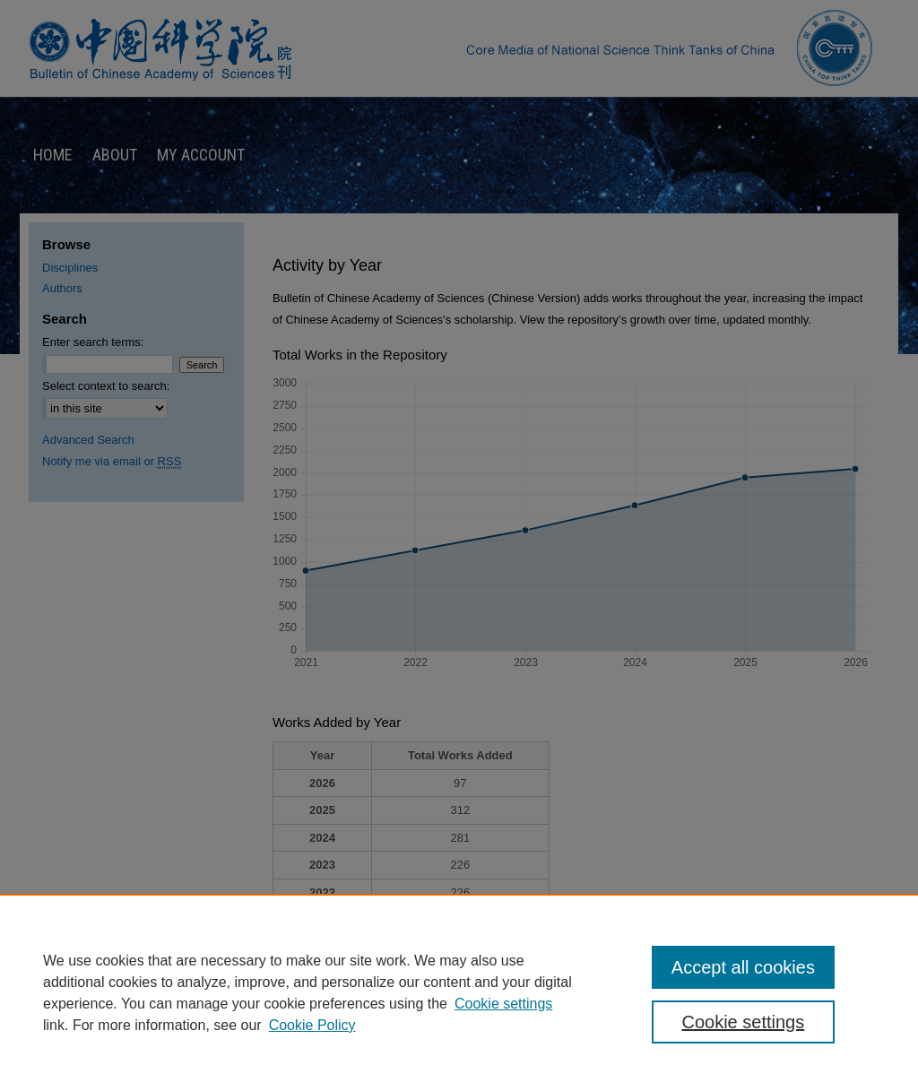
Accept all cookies (743, 967)
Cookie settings (503, 1003)
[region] (459, 992)
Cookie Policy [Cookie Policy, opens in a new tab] (312, 1025)
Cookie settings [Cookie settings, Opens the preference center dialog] (742, 1022)
